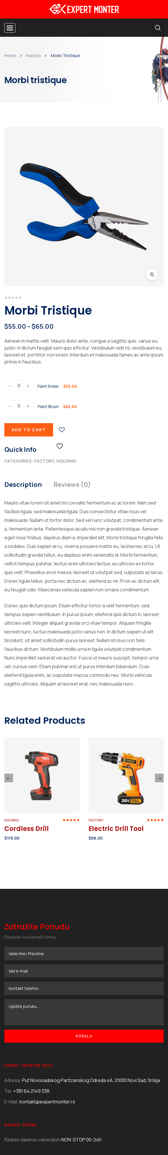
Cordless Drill (26, 756)
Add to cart (29, 357)
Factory (33, 55)
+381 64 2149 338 (31, 1019)
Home (10, 55)
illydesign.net (68, 1134)
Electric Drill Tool (116, 756)
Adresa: (12, 1008)
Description (23, 412)
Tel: (8, 1019)
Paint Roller (48, 314)
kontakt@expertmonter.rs (47, 1029)
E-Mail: (11, 1029)
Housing (66, 389)
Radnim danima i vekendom (32, 1067)
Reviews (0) (72, 412)
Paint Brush (48, 334)
